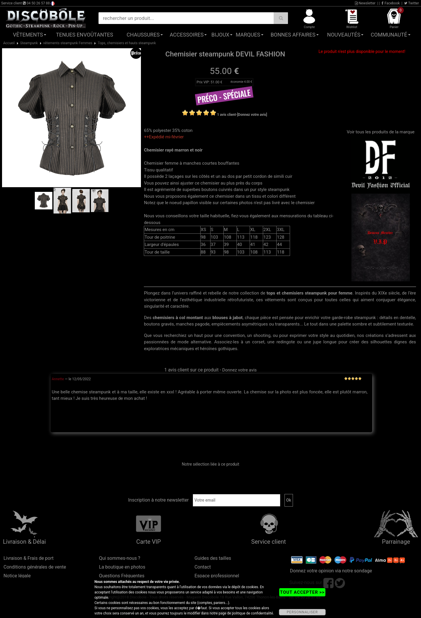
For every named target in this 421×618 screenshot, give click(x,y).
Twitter (411, 3)
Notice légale (17, 576)
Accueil (9, 43)
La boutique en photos (122, 567)
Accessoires (186, 35)
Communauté (389, 35)
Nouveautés (343, 35)
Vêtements (28, 35)
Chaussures (143, 35)
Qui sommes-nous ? (119, 558)
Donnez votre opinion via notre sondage (331, 571)
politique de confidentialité (252, 613)
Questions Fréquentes (122, 576)
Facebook (391, 3)
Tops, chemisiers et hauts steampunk (127, 43)
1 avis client (226, 115)
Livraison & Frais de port (29, 558)
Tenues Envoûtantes (84, 35)
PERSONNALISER (302, 612)
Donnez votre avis (239, 370)
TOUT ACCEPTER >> (302, 592)
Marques (248, 35)
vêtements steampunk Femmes (67, 43)
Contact (202, 567)
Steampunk (29, 43)
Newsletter (365, 3)
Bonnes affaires (292, 35)
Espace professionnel (216, 576)
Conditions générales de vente (35, 567)
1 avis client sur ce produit (191, 370)
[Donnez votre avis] (252, 115)
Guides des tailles (212, 558)
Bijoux (220, 35)
